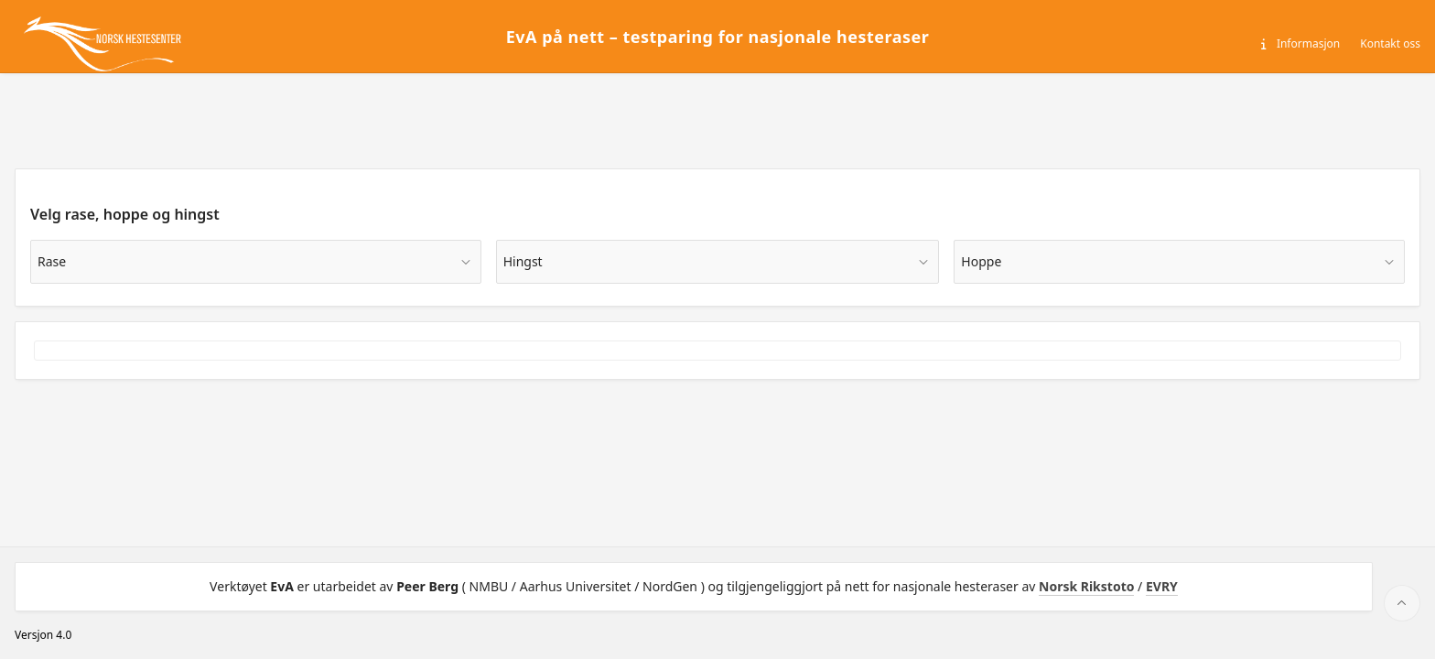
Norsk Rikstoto (1086, 586)
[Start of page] (1402, 603)
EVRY (1162, 586)
